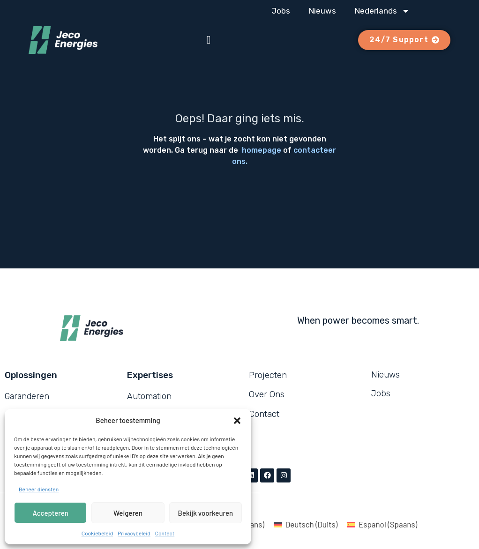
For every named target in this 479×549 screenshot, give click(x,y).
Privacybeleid (134, 533)
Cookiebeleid (97, 533)
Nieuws (322, 10)
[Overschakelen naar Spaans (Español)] (382, 524)
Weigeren (127, 513)
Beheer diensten (39, 489)
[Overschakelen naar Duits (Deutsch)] (305, 524)
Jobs (280, 10)
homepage (261, 150)
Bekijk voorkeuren (205, 513)
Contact (164, 533)
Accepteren (50, 513)
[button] (237, 420)
